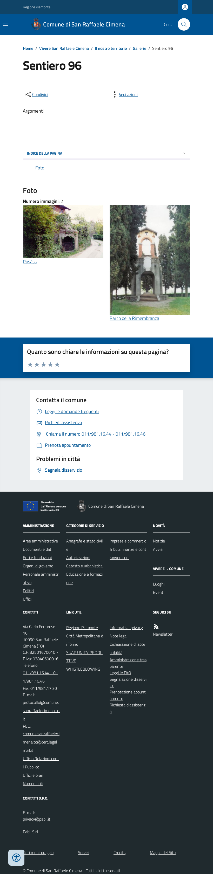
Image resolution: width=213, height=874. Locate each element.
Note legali (119, 636)
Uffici (27, 599)
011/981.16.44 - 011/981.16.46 (40, 677)
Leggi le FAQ (120, 673)
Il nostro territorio (111, 48)
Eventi (158, 592)
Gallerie (139, 48)
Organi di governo (38, 566)
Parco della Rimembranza (134, 318)
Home (28, 48)
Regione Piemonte (36, 7)
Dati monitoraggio (38, 852)
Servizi (83, 852)
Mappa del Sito (163, 852)
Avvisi (158, 549)
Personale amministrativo (40, 578)
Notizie (159, 541)
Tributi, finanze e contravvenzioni (128, 553)
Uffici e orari (33, 775)
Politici (28, 591)
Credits (119, 852)
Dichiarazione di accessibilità (127, 648)
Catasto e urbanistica (84, 566)
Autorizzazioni (78, 557)
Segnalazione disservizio (128, 682)
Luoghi (158, 584)
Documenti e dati (37, 549)
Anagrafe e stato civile (84, 545)
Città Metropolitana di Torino (84, 640)
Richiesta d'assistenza (127, 708)
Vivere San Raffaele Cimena (64, 48)
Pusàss (30, 261)
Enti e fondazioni (37, 557)
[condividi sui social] (36, 94)
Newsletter (162, 634)
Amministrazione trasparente (128, 663)
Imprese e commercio (128, 541)
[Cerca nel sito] (182, 24)
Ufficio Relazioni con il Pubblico (41, 762)
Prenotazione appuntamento (128, 695)
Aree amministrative (40, 541)
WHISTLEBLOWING (83, 669)
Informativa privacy (126, 627)
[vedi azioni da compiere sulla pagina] (124, 94)
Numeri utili (33, 783)
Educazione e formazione (84, 578)
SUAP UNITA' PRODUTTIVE (84, 656)
